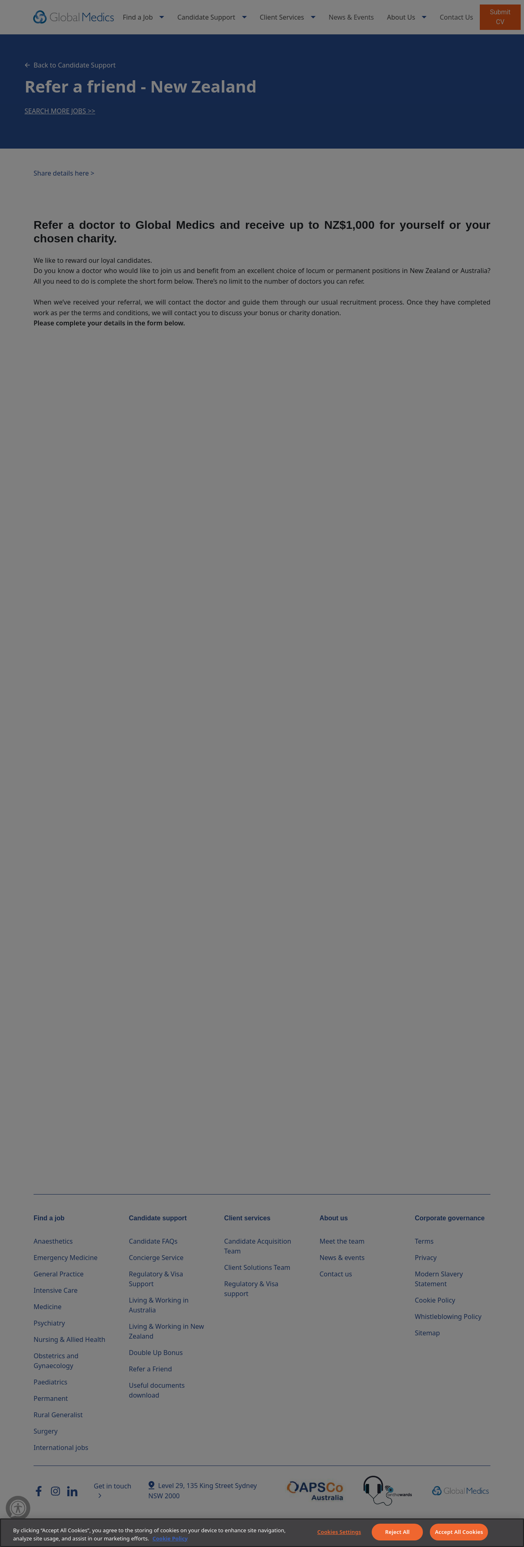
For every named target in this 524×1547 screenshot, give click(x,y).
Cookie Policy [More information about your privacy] (170, 1538)
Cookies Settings (339, 1532)
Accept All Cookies (459, 1532)
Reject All (397, 1532)
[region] (262, 1532)
